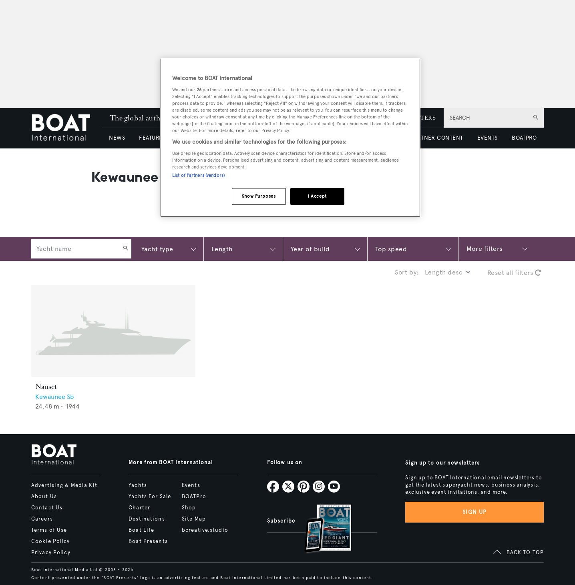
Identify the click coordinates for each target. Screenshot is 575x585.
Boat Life (141, 530)
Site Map (194, 519)
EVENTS (487, 137)
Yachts (138, 485)
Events (191, 485)
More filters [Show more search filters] (484, 248)
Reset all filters (514, 272)
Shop (189, 508)
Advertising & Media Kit (64, 485)
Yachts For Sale (150, 496)
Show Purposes (258, 196)
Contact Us (46, 508)
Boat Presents (148, 541)
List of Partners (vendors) (198, 175)
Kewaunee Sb (54, 397)
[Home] (66, 128)
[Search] (125, 248)
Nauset (46, 386)
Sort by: (407, 272)
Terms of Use (49, 530)
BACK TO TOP (525, 552)
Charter (139, 508)
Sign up (474, 512)
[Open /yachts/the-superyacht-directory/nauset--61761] (113, 331)
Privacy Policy (50, 552)
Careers (42, 519)
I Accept (317, 196)
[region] (290, 137)
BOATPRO (524, 137)
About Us (44, 496)
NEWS (117, 137)
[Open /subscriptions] (321, 530)
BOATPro (194, 496)
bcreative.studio (205, 530)
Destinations (147, 519)
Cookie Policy (50, 541)
